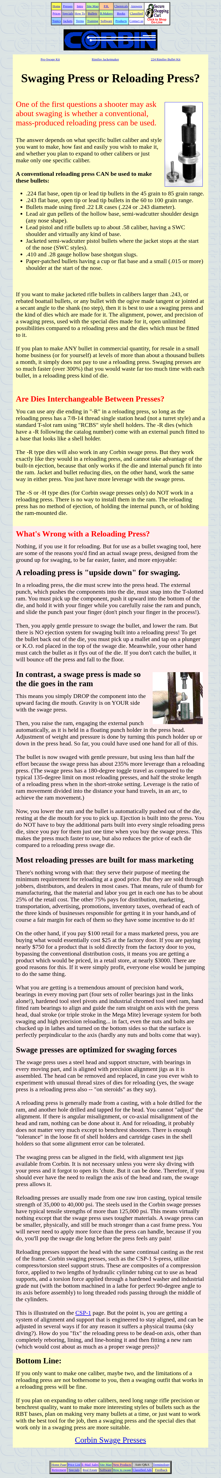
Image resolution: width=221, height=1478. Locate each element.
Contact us (136, 21)
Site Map (92, 6)
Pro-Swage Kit (50, 59)
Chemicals (121, 6)
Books (121, 13)
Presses (67, 6)
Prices (57, 13)
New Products (122, 1464)
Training (92, 21)
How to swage (122, 1470)
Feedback (161, 1470)
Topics (56, 21)
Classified (136, 13)
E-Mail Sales (90, 1464)
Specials (67, 13)
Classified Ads (142, 1470)
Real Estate (90, 1470)
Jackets (68, 21)
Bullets (92, 13)
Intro (80, 6)
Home (57, 6)
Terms (80, 21)
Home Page (58, 1464)
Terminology (161, 1464)
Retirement (59, 1470)
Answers (136, 6)
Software (106, 21)
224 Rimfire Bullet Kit (165, 59)
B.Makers (106, 13)
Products (121, 21)
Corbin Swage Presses (110, 1439)
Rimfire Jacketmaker (105, 59)
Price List (74, 1464)
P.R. (106, 6)
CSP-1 (83, 1312)
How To (80, 13)
